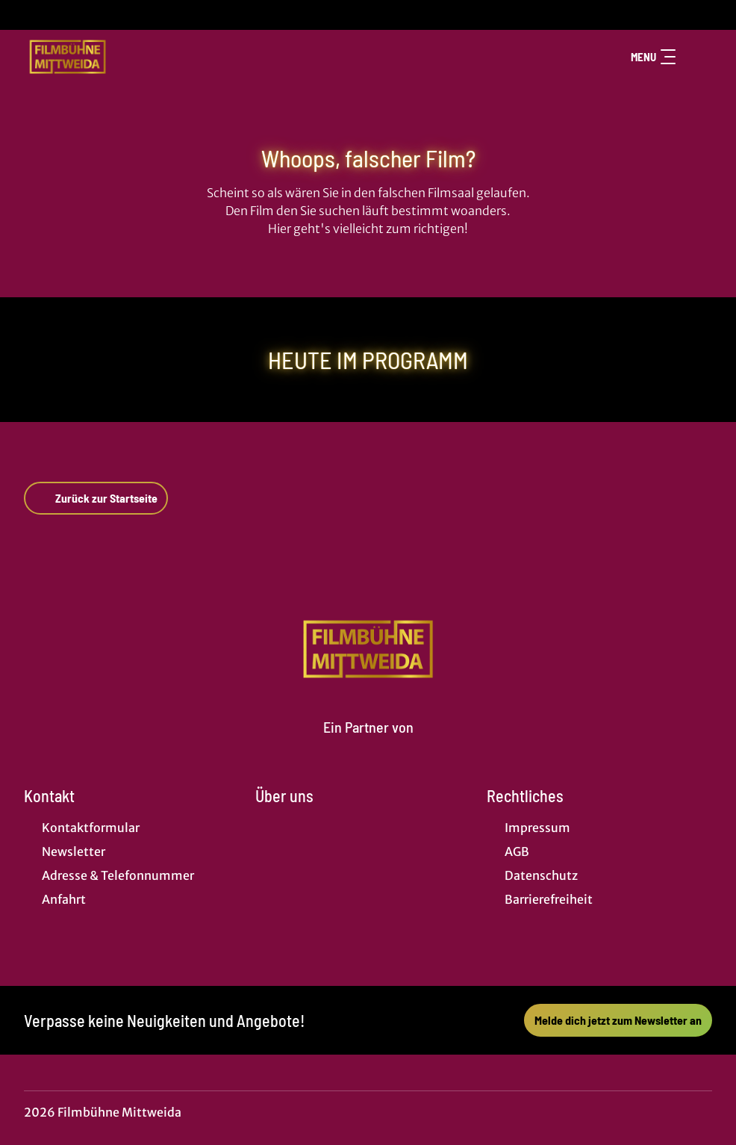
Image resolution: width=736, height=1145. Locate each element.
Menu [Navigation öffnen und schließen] (653, 56)
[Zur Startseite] (128, 57)
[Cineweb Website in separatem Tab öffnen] (368, 745)
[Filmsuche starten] (697, 57)
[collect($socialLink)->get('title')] (27, 15)
